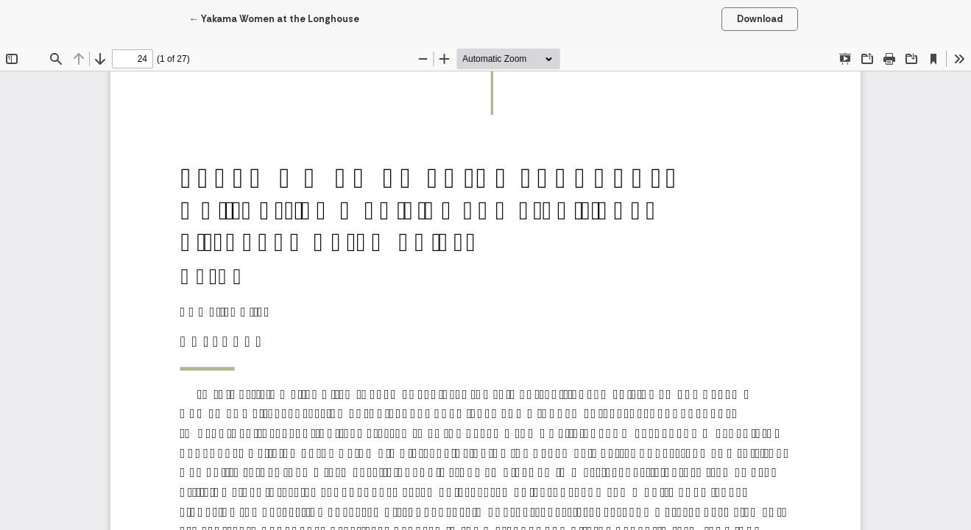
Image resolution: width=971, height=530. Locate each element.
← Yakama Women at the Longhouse (274, 18)
